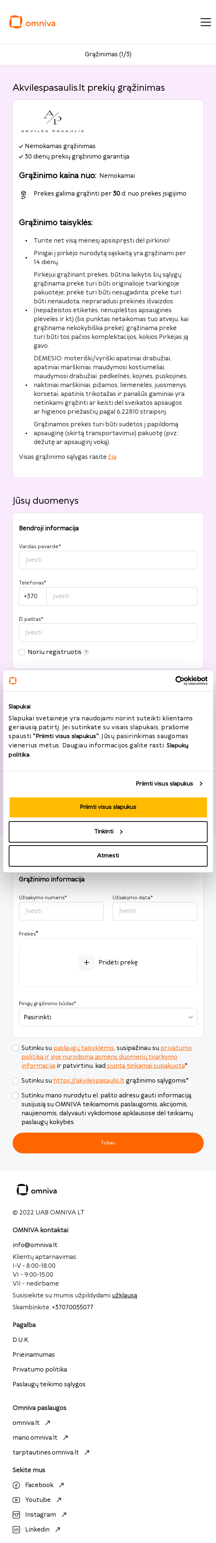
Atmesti (108, 856)
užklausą (124, 1296)
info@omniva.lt (35, 1245)
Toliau (108, 1142)
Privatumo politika (40, 1370)
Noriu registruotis (59, 652)
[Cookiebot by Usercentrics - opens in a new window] (175, 681)
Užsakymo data (133, 897)
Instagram (41, 1514)
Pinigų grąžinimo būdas (47, 1003)
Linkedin (37, 1529)
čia (112, 457)
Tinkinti (108, 832)
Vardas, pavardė (40, 546)
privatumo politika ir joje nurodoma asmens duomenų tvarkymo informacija (106, 1057)
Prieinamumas (34, 1355)
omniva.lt (32, 1423)
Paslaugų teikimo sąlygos (49, 1384)
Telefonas (32, 583)
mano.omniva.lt (41, 1437)
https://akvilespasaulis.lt (88, 1081)
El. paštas (31, 619)
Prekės (27, 934)
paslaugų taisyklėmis (83, 1048)
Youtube (38, 1500)
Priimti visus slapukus (164, 784)
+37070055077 (72, 1307)
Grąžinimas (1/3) (108, 54)
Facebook (39, 1485)
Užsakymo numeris (43, 897)
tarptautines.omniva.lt (52, 1452)
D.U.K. (21, 1340)
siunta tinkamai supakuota (145, 1066)
